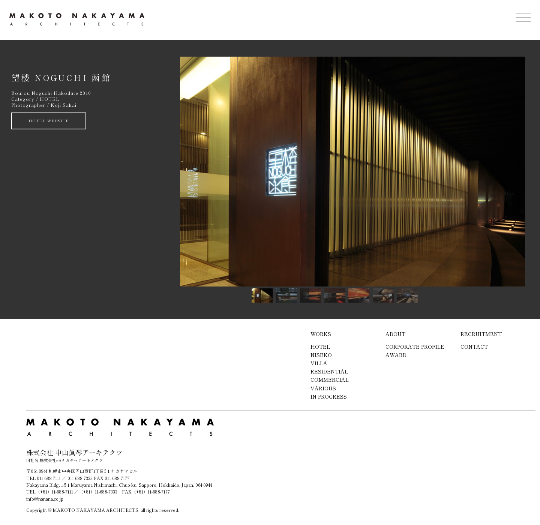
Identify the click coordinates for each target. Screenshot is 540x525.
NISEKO (321, 354)
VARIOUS (323, 388)
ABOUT (395, 334)
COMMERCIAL (329, 379)
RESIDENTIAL (329, 371)
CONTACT (474, 346)
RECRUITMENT (481, 334)
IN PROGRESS (328, 396)
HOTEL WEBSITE (48, 120)
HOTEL (320, 346)
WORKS (320, 334)
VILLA (318, 363)
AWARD (396, 354)
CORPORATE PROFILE (415, 346)
